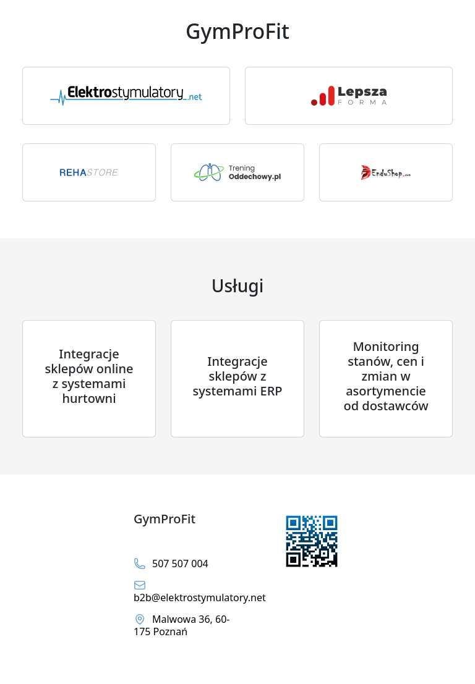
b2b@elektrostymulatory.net (182, 591)
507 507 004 (171, 563)
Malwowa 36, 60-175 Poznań (181, 625)
